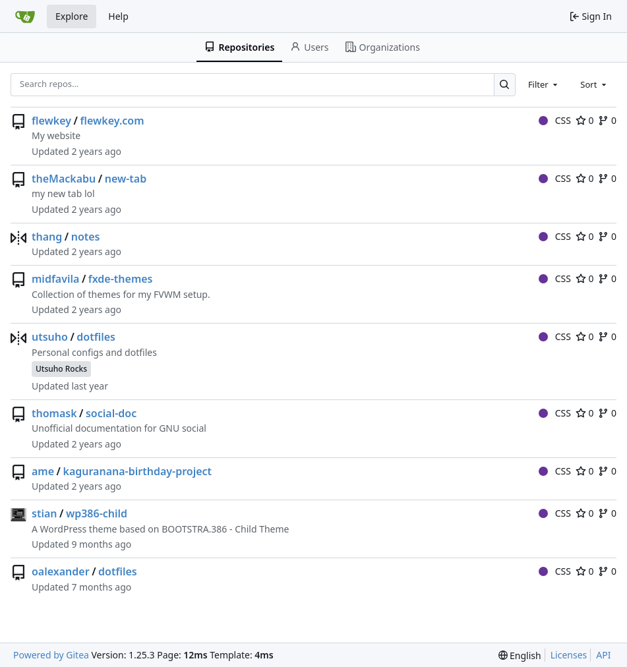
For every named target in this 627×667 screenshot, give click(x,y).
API (603, 655)
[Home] (25, 16)
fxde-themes (120, 278)
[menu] (519, 655)
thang (47, 236)
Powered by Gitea (51, 655)
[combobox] (544, 84)
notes (85, 236)
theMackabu (64, 178)
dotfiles (95, 336)
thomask (54, 413)
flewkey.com (112, 120)
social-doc (111, 413)
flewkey (51, 120)
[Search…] (505, 84)
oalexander (61, 571)
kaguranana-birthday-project (137, 471)
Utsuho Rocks (61, 368)
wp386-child (96, 513)
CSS (555, 120)
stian (44, 513)
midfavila (55, 278)
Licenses (569, 655)
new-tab (126, 178)
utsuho (50, 336)
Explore (71, 16)
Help (118, 16)
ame (43, 471)
